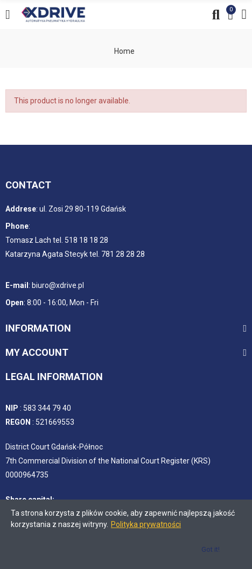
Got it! (210, 549)
